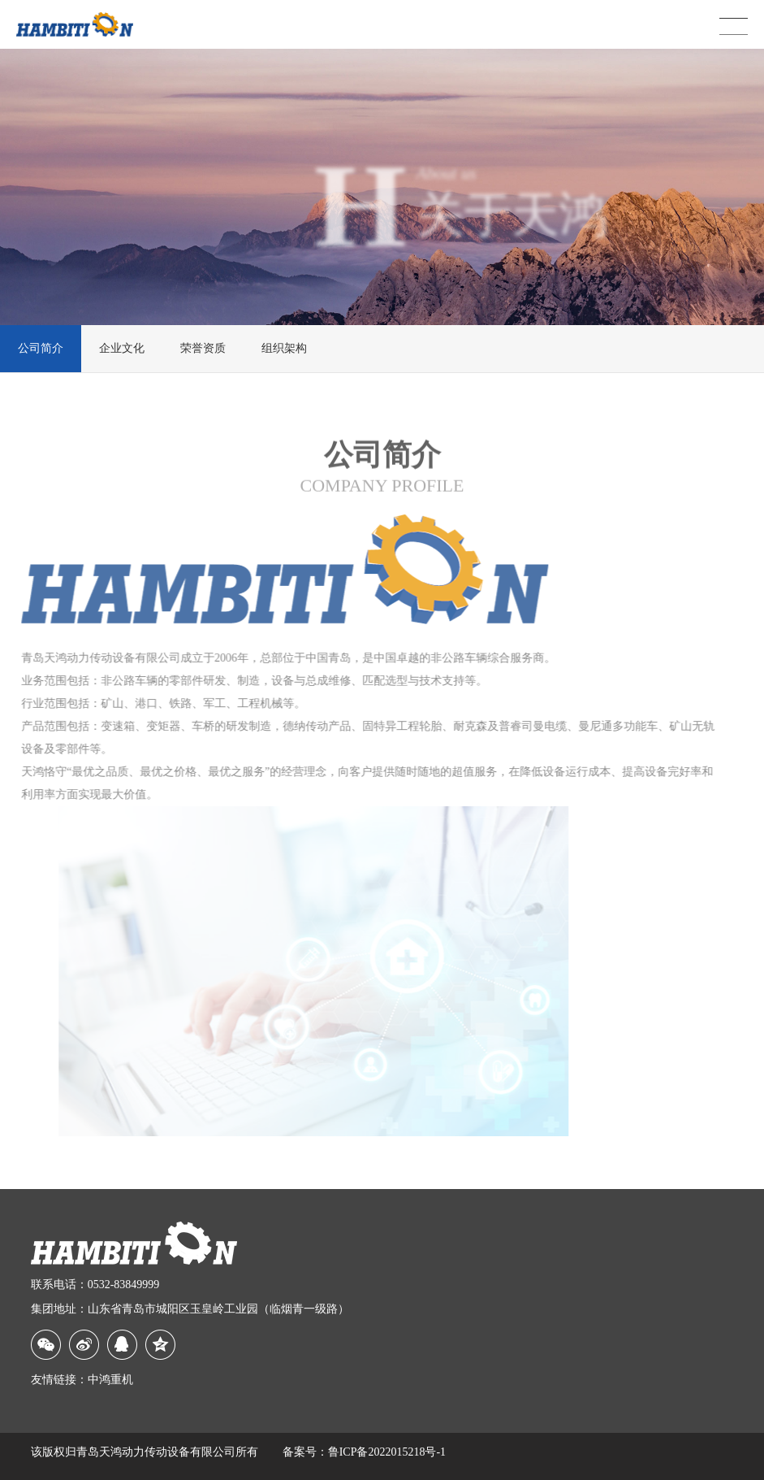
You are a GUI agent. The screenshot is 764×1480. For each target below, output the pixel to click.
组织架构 (284, 348)
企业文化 (122, 348)
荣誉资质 (203, 348)
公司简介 (40, 348)
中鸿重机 (110, 1380)
